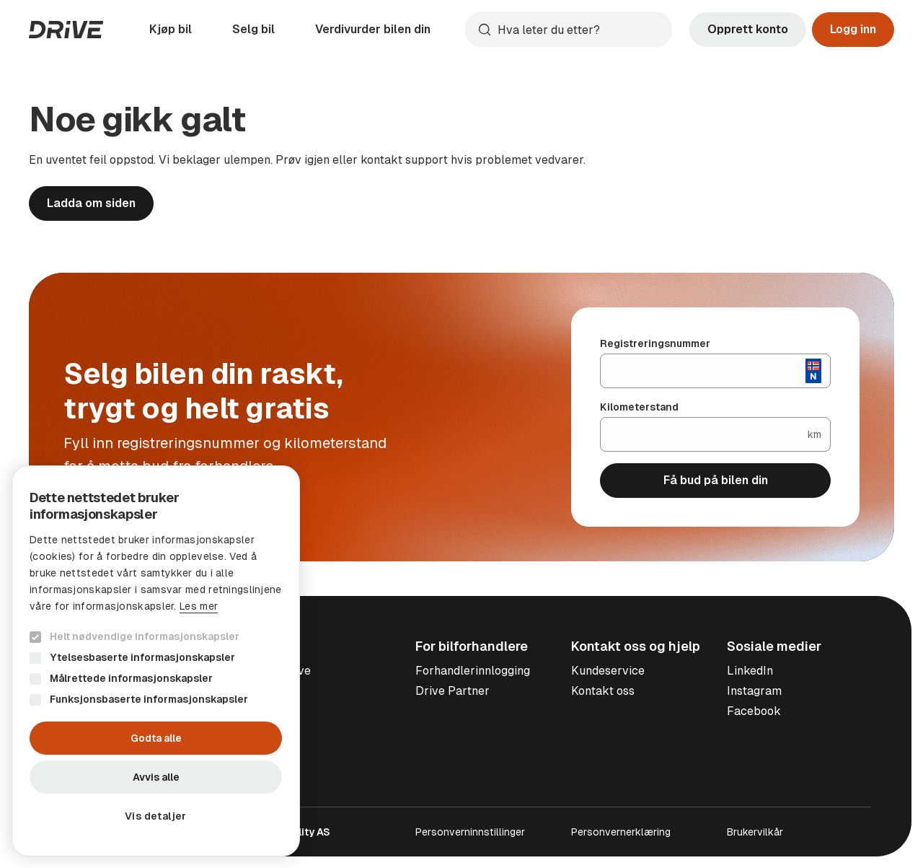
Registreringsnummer (655, 343)
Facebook (754, 711)
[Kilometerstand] (704, 434)
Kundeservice (608, 671)
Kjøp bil (170, 29)
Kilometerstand (639, 407)
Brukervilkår (755, 832)
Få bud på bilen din (715, 480)
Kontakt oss (603, 691)
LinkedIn (750, 671)
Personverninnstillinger (470, 832)
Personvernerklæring (621, 832)
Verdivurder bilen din (372, 29)
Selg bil (253, 29)
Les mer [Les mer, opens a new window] (199, 606)
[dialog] (156, 660)
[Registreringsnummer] (703, 370)
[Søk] (581, 29)
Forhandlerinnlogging (472, 671)
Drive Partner (452, 691)
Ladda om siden (91, 203)
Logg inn (853, 29)
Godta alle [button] (156, 738)
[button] (156, 816)
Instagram (754, 691)
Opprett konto (747, 29)
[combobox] (568, 30)
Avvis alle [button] (156, 777)
